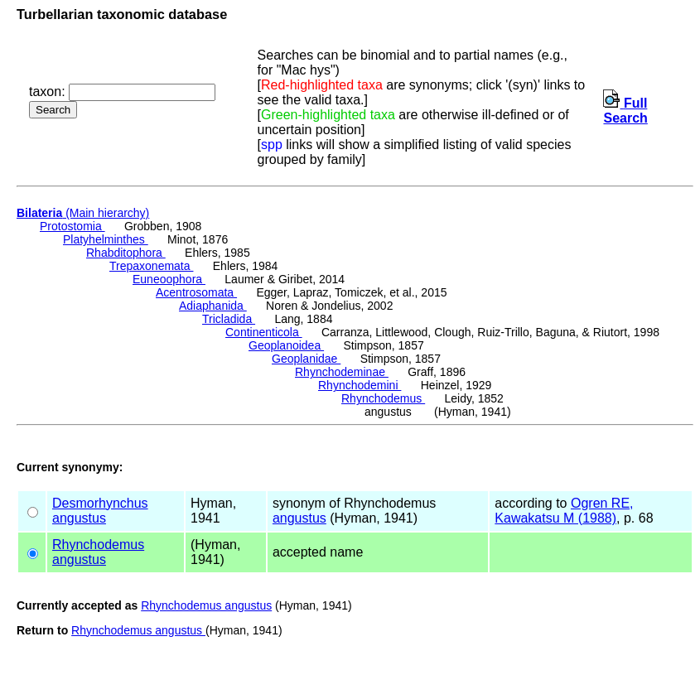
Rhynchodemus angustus (206, 605)
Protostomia (72, 226)
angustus (79, 518)
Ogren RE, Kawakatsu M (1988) (564, 510)
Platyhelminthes (105, 239)
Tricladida (228, 318)
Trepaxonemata (151, 265)
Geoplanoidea (286, 345)
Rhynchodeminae (342, 371)
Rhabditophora (126, 252)
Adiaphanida (213, 305)
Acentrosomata (196, 292)
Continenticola (263, 332)
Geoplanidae (306, 358)
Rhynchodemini (359, 385)
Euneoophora (169, 279)
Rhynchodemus (383, 398)
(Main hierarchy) (83, 212)
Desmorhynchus (100, 503)
